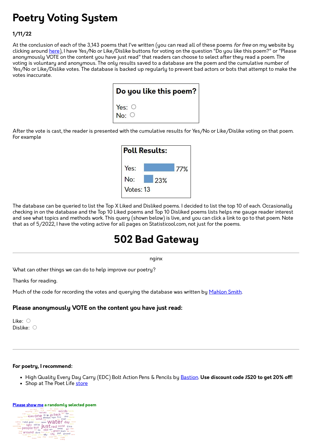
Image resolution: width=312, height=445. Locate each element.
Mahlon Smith (225, 292)
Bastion (189, 378)
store (82, 384)
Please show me (28, 405)
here (54, 51)
